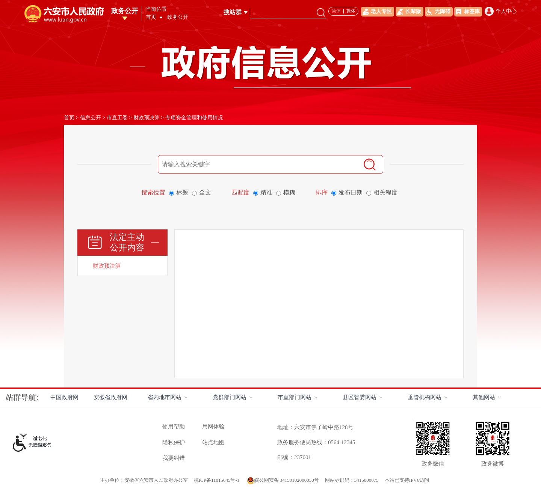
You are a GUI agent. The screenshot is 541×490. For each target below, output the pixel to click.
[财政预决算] (122, 266)
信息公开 (90, 118)
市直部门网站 (294, 397)
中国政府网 (64, 397)
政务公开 (308, 19)
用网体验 (213, 427)
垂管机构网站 (424, 397)
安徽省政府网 (110, 397)
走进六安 (272, 19)
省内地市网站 (164, 397)
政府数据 (489, 19)
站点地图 (213, 442)
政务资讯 (344, 19)
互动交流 (453, 19)
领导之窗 (236, 19)
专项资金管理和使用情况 (194, 118)
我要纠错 (173, 458)
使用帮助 (173, 427)
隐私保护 (173, 442)
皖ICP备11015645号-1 (217, 480)
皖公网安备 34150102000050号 (283, 480)
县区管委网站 (359, 397)
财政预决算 (146, 118)
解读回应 (380, 19)
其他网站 (484, 397)
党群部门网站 (229, 397)
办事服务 (417, 19)
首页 (207, 19)
